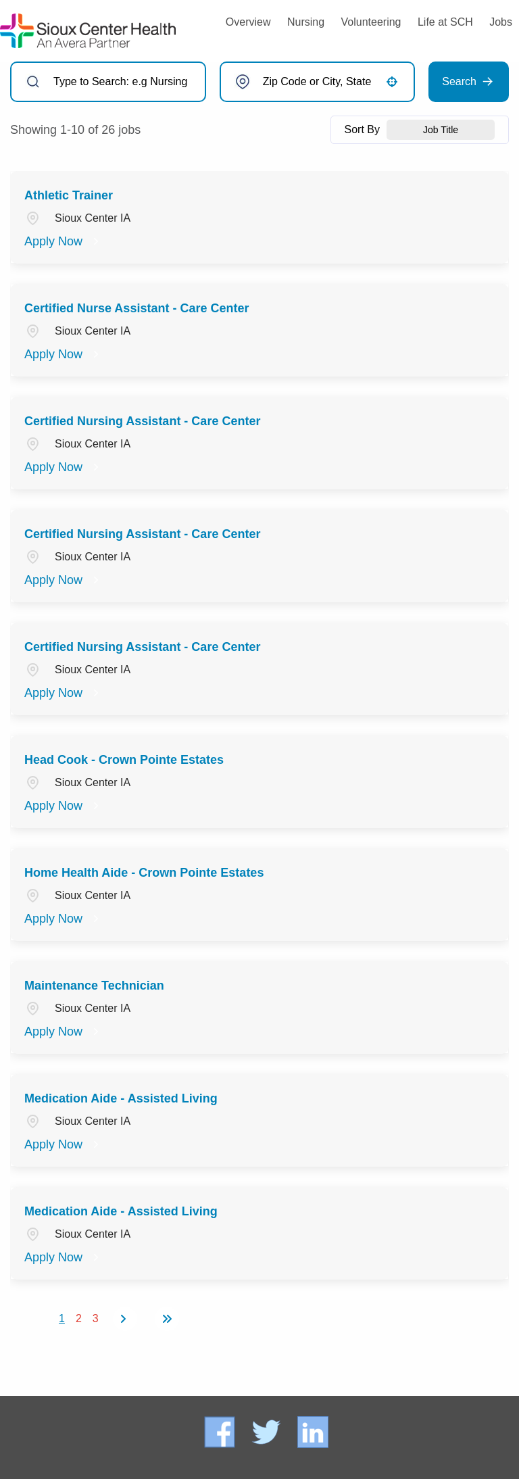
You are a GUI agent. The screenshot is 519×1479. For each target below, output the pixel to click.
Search (459, 81)
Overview (248, 22)
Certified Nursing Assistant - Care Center (142, 421)
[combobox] (318, 82)
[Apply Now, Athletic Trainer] (63, 241)
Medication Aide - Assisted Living (121, 1098)
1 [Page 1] (62, 1318)
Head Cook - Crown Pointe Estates (124, 760)
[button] (392, 81)
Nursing (305, 22)
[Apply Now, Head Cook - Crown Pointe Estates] (63, 806)
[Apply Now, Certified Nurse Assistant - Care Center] (63, 354)
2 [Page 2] (79, 1318)
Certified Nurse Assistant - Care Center (136, 308)
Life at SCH (445, 22)
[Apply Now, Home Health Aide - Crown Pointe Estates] (63, 919)
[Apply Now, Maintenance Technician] (63, 1031)
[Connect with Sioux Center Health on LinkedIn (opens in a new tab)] (312, 1431)
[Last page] (167, 1319)
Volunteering (371, 22)
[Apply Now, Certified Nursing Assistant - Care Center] (63, 467)
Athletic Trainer (68, 195)
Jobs (500, 22)
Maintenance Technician (94, 985)
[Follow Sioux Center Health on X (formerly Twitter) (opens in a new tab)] (266, 1431)
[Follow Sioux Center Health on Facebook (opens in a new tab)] (221, 1431)
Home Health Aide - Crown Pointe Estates (144, 872)
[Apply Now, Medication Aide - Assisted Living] (63, 1144)
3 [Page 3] (96, 1318)
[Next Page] (125, 1319)
